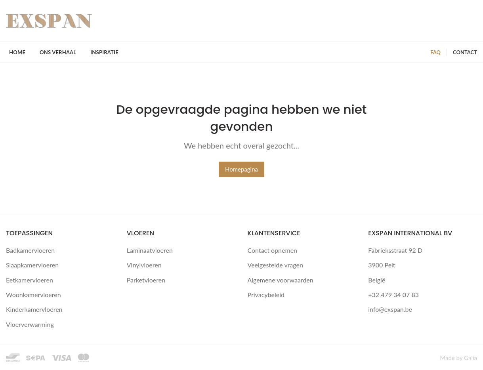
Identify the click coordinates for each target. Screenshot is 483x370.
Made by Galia (458, 357)
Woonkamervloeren (33, 294)
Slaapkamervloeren (32, 265)
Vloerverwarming (30, 324)
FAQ (435, 52)
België (376, 280)
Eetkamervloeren (29, 280)
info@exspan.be (390, 309)
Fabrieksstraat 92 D (395, 250)
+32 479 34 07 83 (393, 294)
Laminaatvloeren (150, 250)
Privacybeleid (266, 294)
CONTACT (465, 52)
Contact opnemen (273, 250)
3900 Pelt (381, 265)
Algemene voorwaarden (280, 280)
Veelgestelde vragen (275, 265)
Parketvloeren (146, 280)
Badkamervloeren (30, 250)
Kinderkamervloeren (34, 309)
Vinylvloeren (144, 265)
